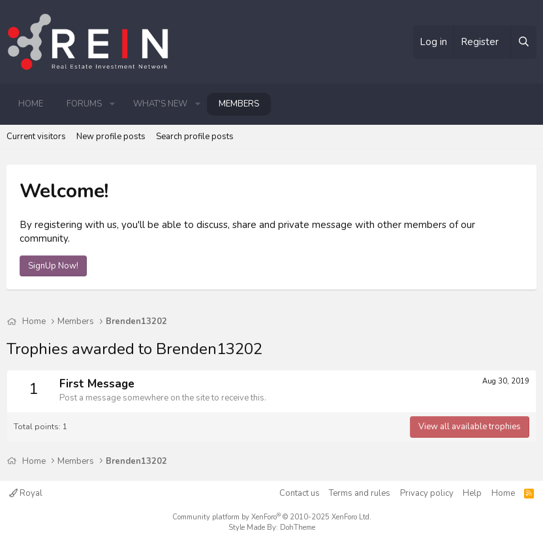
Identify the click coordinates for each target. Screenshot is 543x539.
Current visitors (36, 136)
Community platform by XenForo (271, 517)
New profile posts (111, 136)
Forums (84, 104)
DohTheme (297, 527)
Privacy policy (427, 493)
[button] (112, 104)
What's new (160, 104)
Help (472, 493)
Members (239, 104)
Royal (25, 493)
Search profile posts (195, 136)
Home (30, 104)
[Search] (523, 42)
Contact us (299, 493)
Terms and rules (359, 493)
